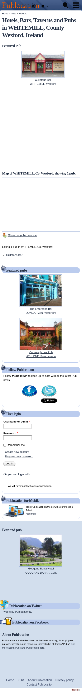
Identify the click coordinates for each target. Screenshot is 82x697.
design (76, 690)
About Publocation (40, 680)
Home (5, 13)
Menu (76, 5)
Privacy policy (65, 680)
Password (10, 433)
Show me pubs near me (22, 235)
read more (31, 513)
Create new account (17, 451)
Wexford (23, 13)
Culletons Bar (14, 255)
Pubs (13, 13)
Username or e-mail (16, 421)
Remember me (16, 445)
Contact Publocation (39, 684)
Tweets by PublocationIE (17, 611)
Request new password (19, 456)
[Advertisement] (41, 586)
